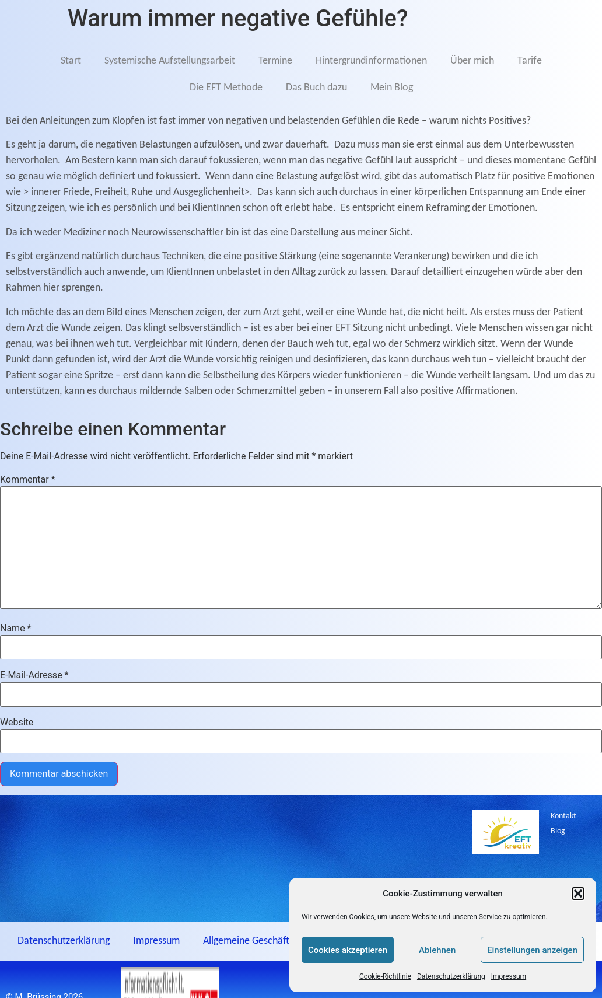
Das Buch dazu (316, 87)
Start (71, 61)
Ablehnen (437, 950)
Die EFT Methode (226, 87)
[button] (578, 893)
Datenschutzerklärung (451, 976)
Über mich (472, 61)
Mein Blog (391, 87)
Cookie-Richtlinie (385, 976)
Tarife (529, 61)
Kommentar (27, 479)
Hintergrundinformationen (371, 61)
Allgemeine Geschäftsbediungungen (277, 941)
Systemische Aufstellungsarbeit (169, 61)
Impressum (508, 976)
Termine (275, 61)
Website (16, 722)
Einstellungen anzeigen (532, 950)
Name (16, 628)
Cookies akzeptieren (347, 950)
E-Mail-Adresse (34, 675)
